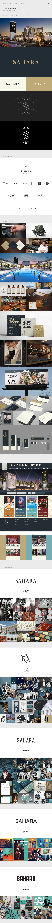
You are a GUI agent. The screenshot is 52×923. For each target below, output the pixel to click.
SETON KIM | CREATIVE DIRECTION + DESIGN (15, 3)
